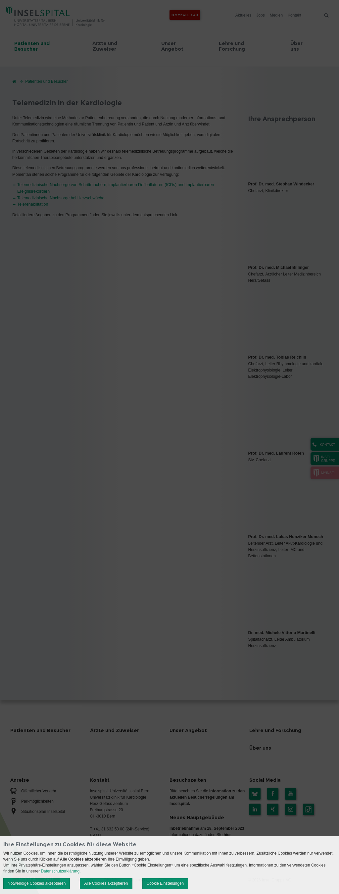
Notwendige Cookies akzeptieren (37, 883)
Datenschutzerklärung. (60, 871)
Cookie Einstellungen (165, 883)
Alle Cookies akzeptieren (106, 883)
